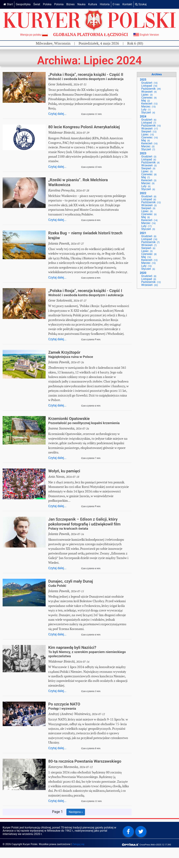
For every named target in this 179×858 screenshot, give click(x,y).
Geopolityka (23, 4)
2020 (143, 273)
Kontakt (127, 4)
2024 (143, 116)
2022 (143, 193)
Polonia (59, 4)
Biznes (70, 4)
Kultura (92, 4)
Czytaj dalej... (57, 114)
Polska (47, 4)
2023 (143, 153)
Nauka (81, 4)
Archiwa (157, 74)
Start (8, 4)
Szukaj (141, 4)
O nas (116, 4)
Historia (105, 4)
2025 (143, 79)
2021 (143, 233)
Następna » (76, 812)
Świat (36, 4)
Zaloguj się (78, 844)
